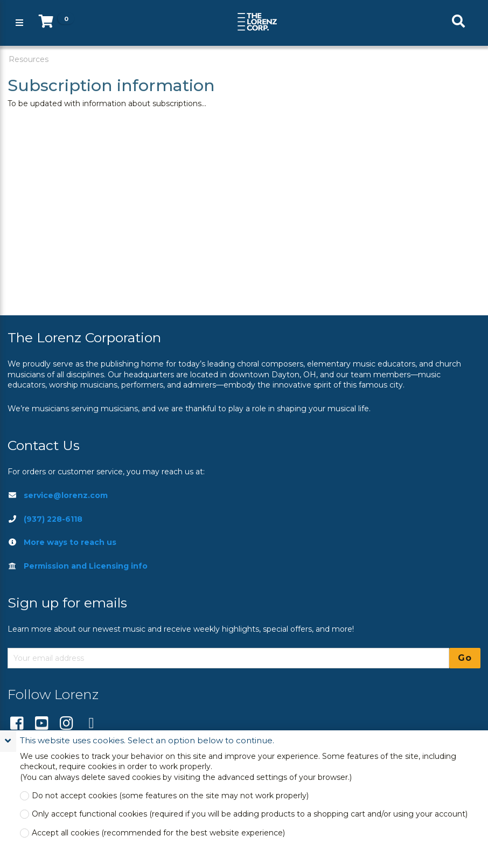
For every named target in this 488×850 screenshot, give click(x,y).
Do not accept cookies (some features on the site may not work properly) (170, 795)
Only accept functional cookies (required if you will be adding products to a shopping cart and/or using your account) (250, 814)
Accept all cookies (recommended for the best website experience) (158, 833)
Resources (28, 59)
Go (465, 658)
